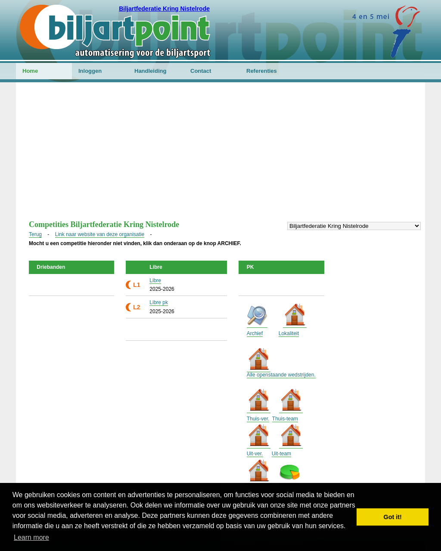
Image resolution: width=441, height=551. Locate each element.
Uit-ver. (255, 454)
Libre (155, 280)
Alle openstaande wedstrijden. (281, 375)
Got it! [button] (393, 517)
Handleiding (150, 71)
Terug (35, 234)
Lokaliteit (289, 333)
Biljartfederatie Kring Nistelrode (164, 8)
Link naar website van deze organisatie (99, 234)
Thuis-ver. (258, 419)
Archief (255, 333)
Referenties (261, 71)
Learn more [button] (31, 537)
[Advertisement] (220, 155)
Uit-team (281, 454)
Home (30, 71)
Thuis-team (285, 419)
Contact (200, 71)
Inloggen (90, 71)
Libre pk (158, 302)
